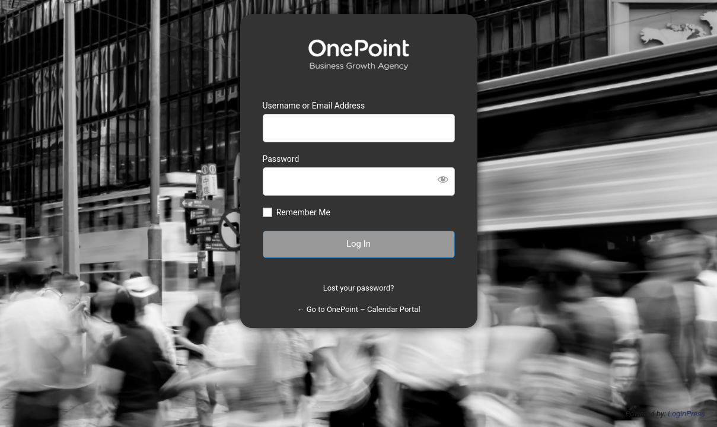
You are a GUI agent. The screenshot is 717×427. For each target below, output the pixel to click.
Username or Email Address (314, 105)
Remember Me (303, 212)
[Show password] (443, 179)
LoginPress (686, 413)
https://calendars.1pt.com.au (358, 54)
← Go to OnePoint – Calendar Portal (358, 309)
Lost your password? (358, 287)
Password (281, 159)
